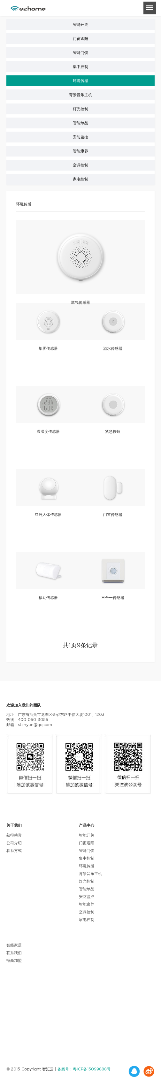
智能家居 (14, 945)
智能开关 (80, 24)
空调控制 (80, 165)
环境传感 (80, 80)
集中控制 (80, 66)
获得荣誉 (14, 835)
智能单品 (80, 122)
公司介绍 (14, 842)
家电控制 (80, 179)
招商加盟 (14, 960)
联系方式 (14, 850)
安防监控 (80, 136)
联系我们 (14, 952)
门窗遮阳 (80, 38)
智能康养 (80, 151)
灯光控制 (80, 108)
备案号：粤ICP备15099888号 (84, 1069)
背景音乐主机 (80, 94)
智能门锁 (80, 52)
